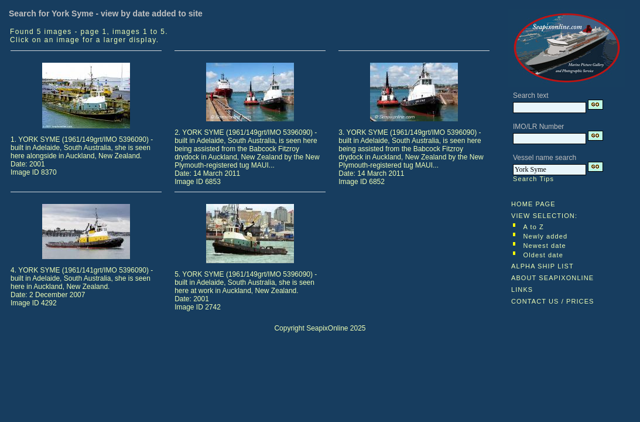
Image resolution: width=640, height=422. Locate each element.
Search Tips (533, 178)
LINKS (522, 289)
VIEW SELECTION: (544, 215)
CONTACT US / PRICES (552, 301)
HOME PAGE (533, 203)
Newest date (544, 245)
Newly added (545, 236)
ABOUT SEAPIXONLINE (552, 277)
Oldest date (543, 254)
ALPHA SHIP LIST (542, 266)
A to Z (533, 226)
